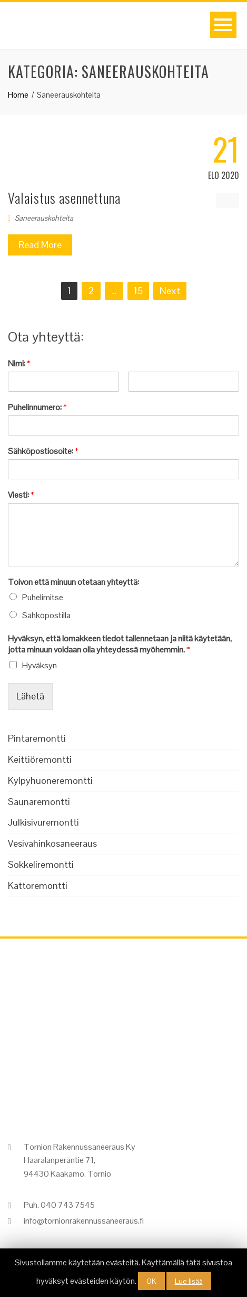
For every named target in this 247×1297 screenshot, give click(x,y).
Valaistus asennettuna (64, 197)
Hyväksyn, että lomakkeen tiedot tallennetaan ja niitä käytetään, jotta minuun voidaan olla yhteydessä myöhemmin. (120, 644)
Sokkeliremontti (41, 864)
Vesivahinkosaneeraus (52, 843)
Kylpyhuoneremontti (50, 780)
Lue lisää (189, 1281)
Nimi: (19, 363)
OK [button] (151, 1281)
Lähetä (30, 696)
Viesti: (21, 495)
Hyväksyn (39, 665)
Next (170, 291)
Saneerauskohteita (44, 218)
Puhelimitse (42, 597)
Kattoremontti (37, 885)
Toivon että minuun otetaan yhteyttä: (73, 582)
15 (138, 291)
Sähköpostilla (46, 615)
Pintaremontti (37, 738)
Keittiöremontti (40, 759)
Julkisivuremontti (43, 822)
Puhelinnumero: (37, 407)
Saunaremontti (39, 802)
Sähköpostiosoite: (43, 451)
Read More (40, 245)
